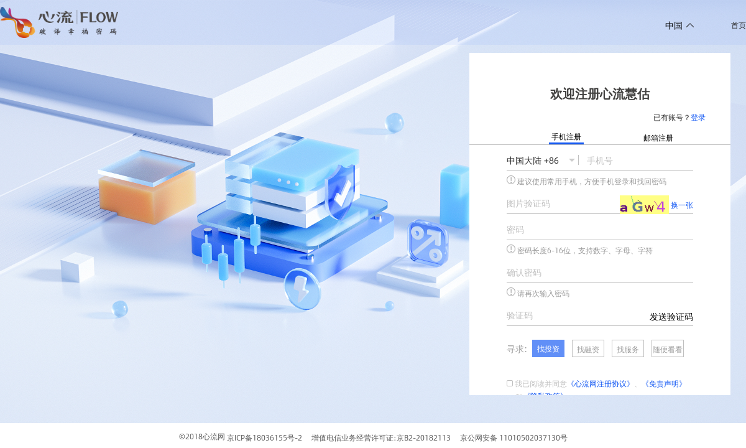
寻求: (517, 348)
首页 (738, 24)
